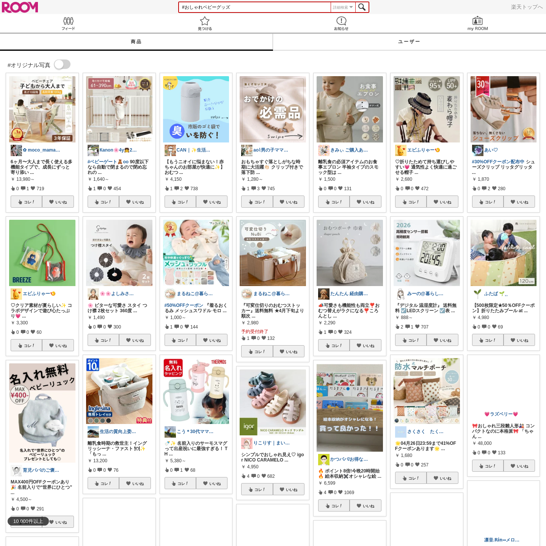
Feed (68, 23)
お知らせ (341, 23)
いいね (61, 202)
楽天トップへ (527, 7)
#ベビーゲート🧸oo (108, 161)
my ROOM (478, 23)
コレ (29, 202)
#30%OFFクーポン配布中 (498, 161)
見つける (204, 23)
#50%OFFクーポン (184, 305)
